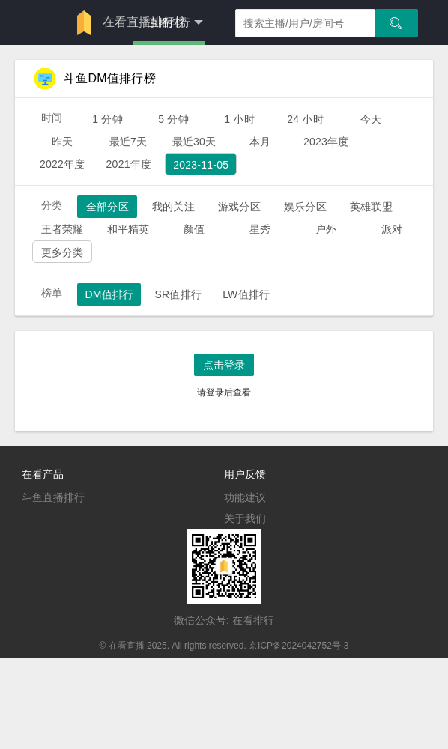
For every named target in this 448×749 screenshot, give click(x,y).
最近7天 (128, 142)
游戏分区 (239, 207)
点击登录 (224, 365)
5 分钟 (173, 119)
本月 (259, 142)
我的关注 (173, 207)
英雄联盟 (371, 207)
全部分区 (107, 207)
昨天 (62, 142)
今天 (370, 119)
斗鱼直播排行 (53, 497)
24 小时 (305, 119)
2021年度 (129, 164)
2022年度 (62, 164)
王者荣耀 (62, 229)
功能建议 (245, 497)
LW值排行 (246, 294)
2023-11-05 (200, 165)
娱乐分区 (305, 207)
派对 (391, 229)
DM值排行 (109, 294)
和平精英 (128, 229)
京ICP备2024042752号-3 (298, 645)
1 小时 (239, 119)
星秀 (259, 229)
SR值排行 (178, 294)
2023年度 (326, 142)
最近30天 (194, 142)
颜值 (194, 229)
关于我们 (245, 518)
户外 (325, 229)
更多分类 (62, 252)
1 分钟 (107, 119)
